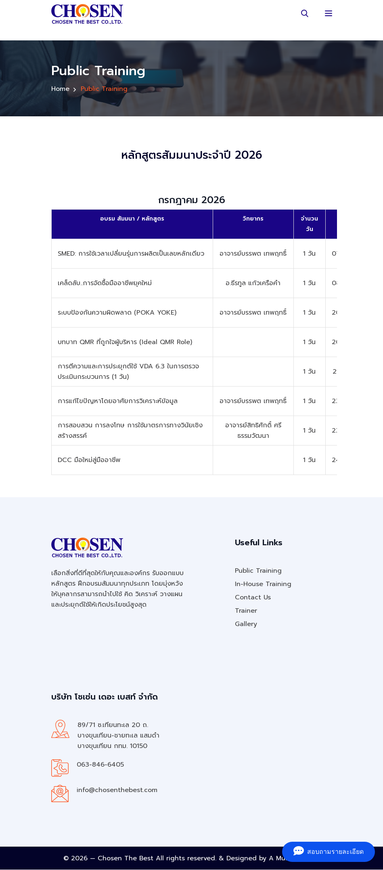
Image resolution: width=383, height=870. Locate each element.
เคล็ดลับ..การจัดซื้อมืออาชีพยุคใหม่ (105, 283)
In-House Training (263, 584)
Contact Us (253, 598)
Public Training (258, 571)
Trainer (246, 611)
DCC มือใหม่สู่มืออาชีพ (89, 460)
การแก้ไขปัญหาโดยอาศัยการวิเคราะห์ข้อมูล (118, 401)
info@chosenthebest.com (117, 790)
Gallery (246, 624)
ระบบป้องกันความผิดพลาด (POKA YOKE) (117, 313)
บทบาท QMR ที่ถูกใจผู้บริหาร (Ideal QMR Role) (125, 342)
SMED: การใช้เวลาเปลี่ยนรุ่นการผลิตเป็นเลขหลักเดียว (131, 254)
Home (60, 88)
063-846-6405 (100, 765)
